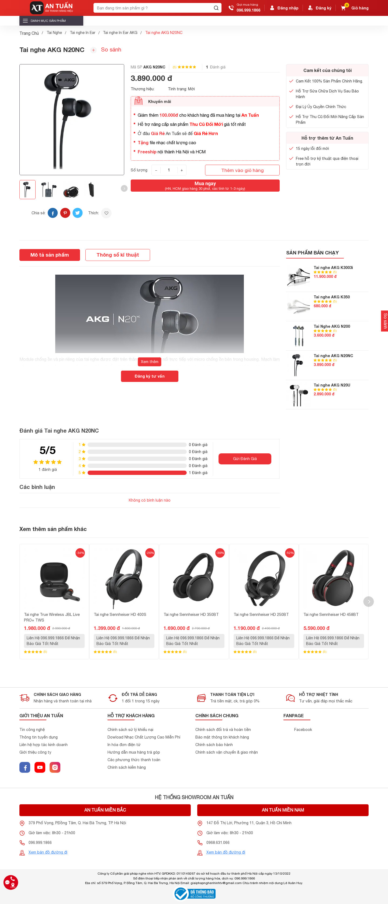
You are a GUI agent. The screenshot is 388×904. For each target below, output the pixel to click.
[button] (124, 188)
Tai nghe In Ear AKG (120, 32)
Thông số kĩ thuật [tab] (117, 255)
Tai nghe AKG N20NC (333, 355)
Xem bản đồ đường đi (48, 852)
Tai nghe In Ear (82, 32)
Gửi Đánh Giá (245, 459)
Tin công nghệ (32, 729)
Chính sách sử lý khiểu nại (130, 729)
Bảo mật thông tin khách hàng (222, 737)
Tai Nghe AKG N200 (332, 326)
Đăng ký (319, 8)
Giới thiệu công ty (35, 752)
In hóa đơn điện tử (124, 745)
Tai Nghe (54, 32)
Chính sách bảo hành (214, 745)
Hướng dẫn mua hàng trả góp (134, 752)
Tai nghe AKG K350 (332, 297)
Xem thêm (149, 362)
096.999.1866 (248, 10)
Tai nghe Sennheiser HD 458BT (331, 614)
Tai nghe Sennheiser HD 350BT (191, 614)
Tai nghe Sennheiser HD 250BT (261, 614)
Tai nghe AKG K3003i (333, 267)
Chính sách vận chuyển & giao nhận (226, 752)
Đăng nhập (284, 8)
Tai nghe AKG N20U (332, 385)
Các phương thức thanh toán (134, 760)
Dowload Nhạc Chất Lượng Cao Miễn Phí (144, 737)
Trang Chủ (29, 33)
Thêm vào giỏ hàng (242, 170)
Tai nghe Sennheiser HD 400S (120, 614)
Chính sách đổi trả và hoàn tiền (223, 729)
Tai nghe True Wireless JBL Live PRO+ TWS (52, 617)
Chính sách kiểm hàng (127, 767)
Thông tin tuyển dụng (38, 737)
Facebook (303, 729)
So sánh (105, 49)
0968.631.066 (218, 842)
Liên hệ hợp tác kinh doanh (43, 745)
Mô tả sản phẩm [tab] (49, 255)
